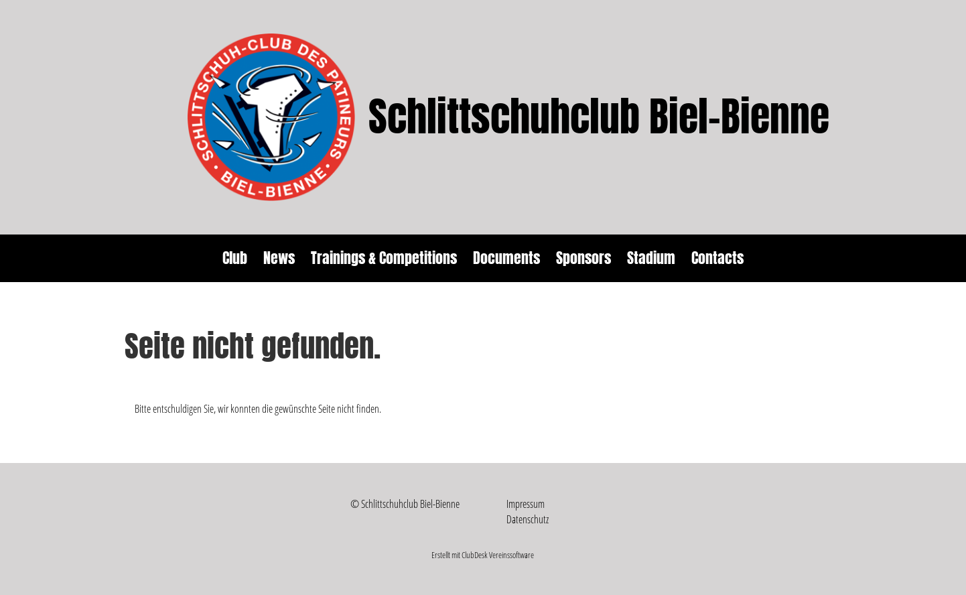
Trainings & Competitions (384, 258)
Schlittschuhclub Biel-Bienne (598, 117)
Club (234, 258)
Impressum (525, 504)
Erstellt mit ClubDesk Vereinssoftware (482, 555)
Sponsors (583, 258)
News (279, 258)
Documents (506, 258)
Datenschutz (527, 519)
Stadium (651, 258)
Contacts (717, 258)
